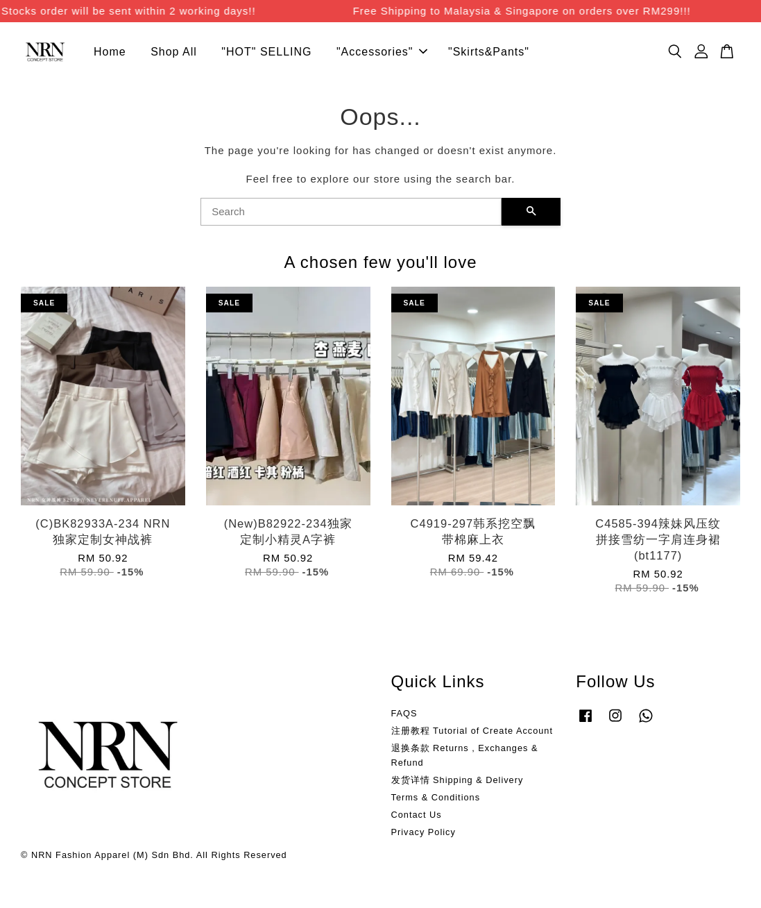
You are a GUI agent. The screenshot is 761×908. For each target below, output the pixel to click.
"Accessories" (381, 53)
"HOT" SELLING (266, 53)
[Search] (351, 214)
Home (110, 53)
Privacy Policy (423, 834)
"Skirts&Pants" (488, 53)
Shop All (174, 53)
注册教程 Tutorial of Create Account (472, 733)
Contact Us (416, 817)
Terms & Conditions (436, 799)
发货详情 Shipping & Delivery (457, 782)
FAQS (404, 715)
